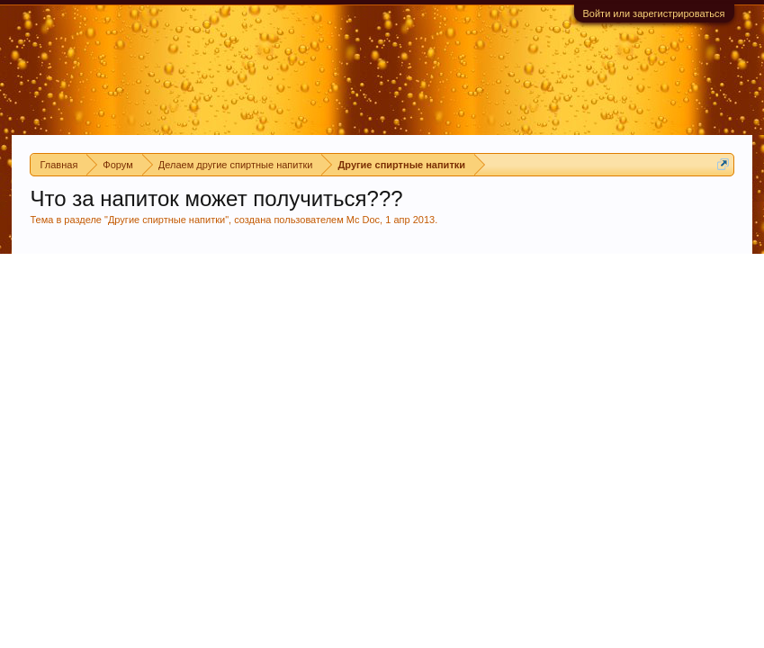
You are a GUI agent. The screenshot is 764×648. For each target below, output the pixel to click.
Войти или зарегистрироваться (654, 13)
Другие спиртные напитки (166, 219)
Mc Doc (363, 219)
